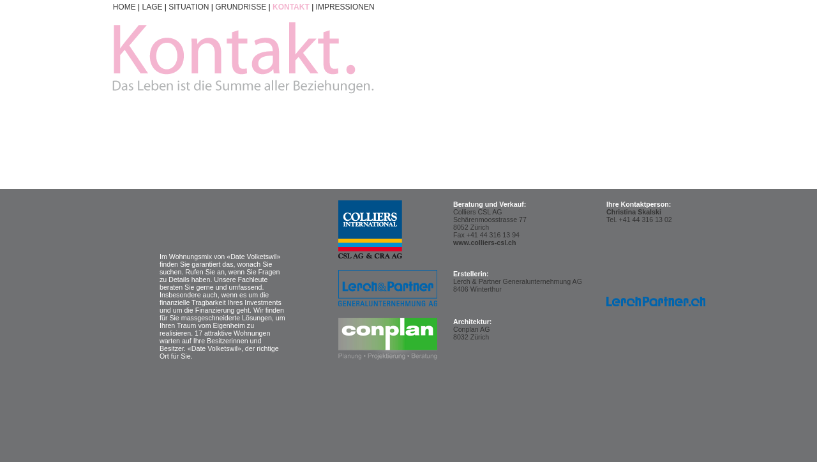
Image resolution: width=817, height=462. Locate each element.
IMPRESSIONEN (345, 7)
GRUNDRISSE (240, 7)
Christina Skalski (633, 212)
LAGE (152, 7)
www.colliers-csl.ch (484, 242)
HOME (124, 7)
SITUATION (189, 7)
